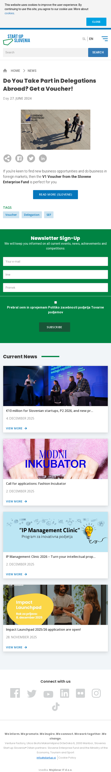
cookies (9, 13)
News (32, 71)
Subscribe (54, 327)
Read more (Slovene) (55, 194)
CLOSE (96, 21)
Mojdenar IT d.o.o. (60, 769)
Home (16, 71)
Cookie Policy (67, 758)
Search (98, 52)
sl (84, 39)
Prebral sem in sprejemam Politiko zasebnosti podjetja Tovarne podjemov (55, 310)
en (91, 39)
